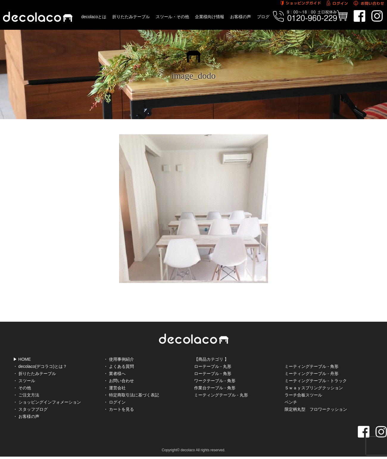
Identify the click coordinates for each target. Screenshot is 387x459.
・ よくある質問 (119, 366)
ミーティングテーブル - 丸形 (221, 395)
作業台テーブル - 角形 (214, 387)
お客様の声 (240, 16)
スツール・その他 (172, 16)
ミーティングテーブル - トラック (316, 380)
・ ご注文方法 (26, 395)
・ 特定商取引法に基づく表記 (131, 395)
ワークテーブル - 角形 (214, 380)
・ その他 (22, 387)
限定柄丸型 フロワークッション (316, 409)
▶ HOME (22, 359)
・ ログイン (115, 402)
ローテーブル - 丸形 (212, 366)
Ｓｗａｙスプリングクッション (314, 387)
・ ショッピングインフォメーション (47, 402)
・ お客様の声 (26, 416)
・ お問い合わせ (119, 380)
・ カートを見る (119, 409)
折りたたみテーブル (131, 16)
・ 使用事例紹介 (119, 359)
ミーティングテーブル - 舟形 (311, 373)
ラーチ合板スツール (303, 395)
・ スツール (24, 380)
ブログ (263, 16)
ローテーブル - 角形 (212, 373)
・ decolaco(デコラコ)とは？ (40, 366)
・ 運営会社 (115, 387)
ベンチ (291, 402)
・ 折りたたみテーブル (34, 373)
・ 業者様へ (115, 373)
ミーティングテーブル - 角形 (311, 366)
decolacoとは (93, 16)
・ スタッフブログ (30, 409)
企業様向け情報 (209, 16)
